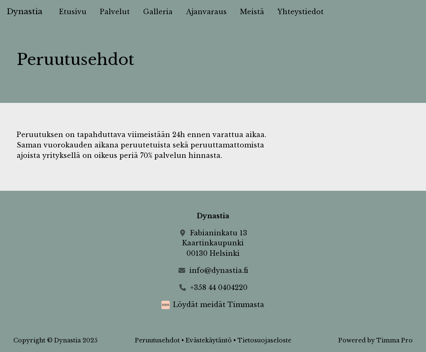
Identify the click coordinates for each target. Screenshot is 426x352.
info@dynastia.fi (218, 270)
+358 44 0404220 (219, 287)
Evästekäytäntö (209, 340)
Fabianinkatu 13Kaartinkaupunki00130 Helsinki (215, 243)
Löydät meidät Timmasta (218, 304)
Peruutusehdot (157, 340)
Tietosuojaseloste (264, 340)
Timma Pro (394, 340)
